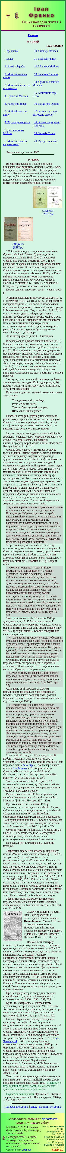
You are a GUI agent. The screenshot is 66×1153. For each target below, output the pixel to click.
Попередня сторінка (17, 1106)
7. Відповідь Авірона (17, 122)
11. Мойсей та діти (45, 58)
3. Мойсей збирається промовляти (16, 87)
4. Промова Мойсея (16, 95)
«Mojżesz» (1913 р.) (18, 245)
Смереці (26, 1149)
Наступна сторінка (50, 1106)
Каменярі (28, 764)
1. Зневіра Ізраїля (15, 66)
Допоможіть (50, 1119)
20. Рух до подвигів (45, 141)
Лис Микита (20, 768)
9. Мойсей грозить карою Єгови (15, 143)
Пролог (9, 58)
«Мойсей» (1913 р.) (48, 212)
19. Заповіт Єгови (44, 133)
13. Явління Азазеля (46, 74)
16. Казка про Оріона (46, 103)
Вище (33, 1106)
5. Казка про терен (16, 103)
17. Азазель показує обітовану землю (45, 113)
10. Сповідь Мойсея (46, 50)
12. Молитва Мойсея (46, 66)
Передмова (11, 50)
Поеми (33, 35)
